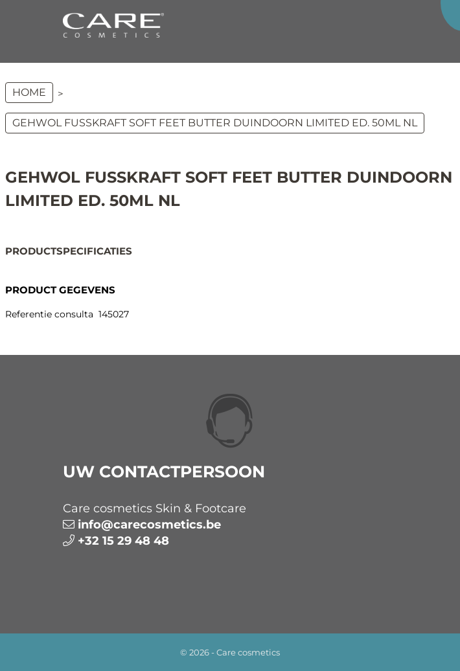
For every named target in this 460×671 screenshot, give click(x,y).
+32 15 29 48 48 (123, 541)
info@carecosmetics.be (149, 524)
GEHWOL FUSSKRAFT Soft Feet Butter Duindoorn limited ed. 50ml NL (214, 123)
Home (29, 92)
